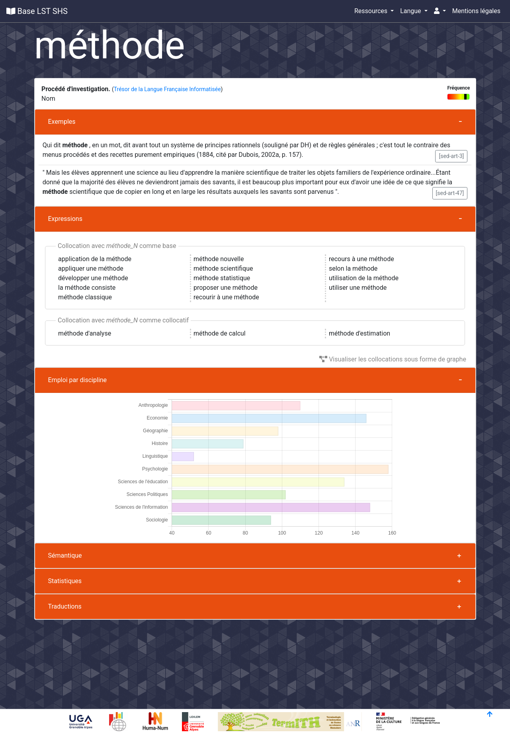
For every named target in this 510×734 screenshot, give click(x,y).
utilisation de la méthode (364, 278)
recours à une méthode (361, 259)
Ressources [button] (371, 11)
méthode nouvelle (218, 259)
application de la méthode (94, 259)
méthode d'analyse (84, 333)
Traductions (65, 606)
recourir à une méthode (226, 297)
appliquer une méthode (90, 268)
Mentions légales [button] (476, 11)
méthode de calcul (219, 333)
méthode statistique (221, 278)
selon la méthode (353, 268)
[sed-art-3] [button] (451, 156)
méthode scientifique (223, 268)
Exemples (62, 121)
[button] (440, 11)
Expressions (65, 219)
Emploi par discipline (77, 380)
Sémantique (65, 555)
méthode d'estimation (359, 333)
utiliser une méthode (358, 287)
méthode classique (85, 297)
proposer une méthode (225, 287)
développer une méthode (93, 278)
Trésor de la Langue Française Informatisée (167, 89)
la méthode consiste (86, 287)
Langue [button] (411, 11)
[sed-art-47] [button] (450, 193)
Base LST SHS (37, 11)
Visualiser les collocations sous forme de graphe (392, 359)
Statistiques (65, 581)
